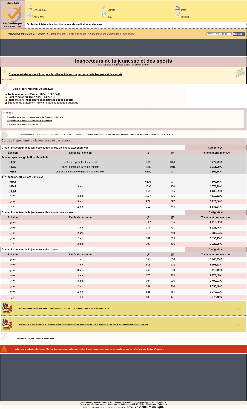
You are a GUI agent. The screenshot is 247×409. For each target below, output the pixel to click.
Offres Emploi (36, 10)
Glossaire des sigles (122, 402)
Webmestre (162, 404)
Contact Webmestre (155, 349)
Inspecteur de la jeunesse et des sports (24, 124)
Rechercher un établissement (120, 404)
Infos (180, 10)
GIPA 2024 (165, 134)
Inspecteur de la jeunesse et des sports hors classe (29, 120)
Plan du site (85, 404)
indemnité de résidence (150, 134)
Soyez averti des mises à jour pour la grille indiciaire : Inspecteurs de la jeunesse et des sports (65, 74)
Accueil (41, 34)
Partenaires (161, 402)
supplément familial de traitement (124, 134)
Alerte (35, 17)
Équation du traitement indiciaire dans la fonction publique (43, 102)
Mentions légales (98, 404)
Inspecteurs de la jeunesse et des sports (112, 34)
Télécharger (151, 404)
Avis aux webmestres (103, 402)
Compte (107, 10)
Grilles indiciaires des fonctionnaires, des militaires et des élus (64, 24)
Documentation (57, 34)
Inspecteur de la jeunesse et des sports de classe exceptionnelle (35, 117)
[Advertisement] (123, 47)
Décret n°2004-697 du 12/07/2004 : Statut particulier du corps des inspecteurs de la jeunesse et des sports (65, 308)
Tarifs (141, 404)
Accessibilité (86, 402)
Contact (181, 17)
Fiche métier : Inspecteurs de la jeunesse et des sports (40, 100)
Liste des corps (77, 34)
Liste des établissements (143, 402)
